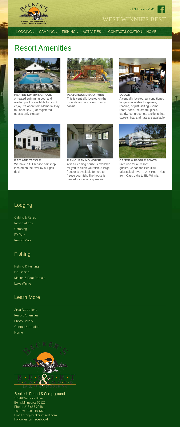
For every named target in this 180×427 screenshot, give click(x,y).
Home (151, 32)
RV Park (19, 234)
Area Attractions (25, 310)
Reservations (23, 223)
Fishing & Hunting (26, 266)
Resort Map (22, 240)
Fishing (70, 32)
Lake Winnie (22, 283)
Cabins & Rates (25, 217)
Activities (93, 32)
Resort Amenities (26, 315)
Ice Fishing (21, 272)
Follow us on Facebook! (31, 419)
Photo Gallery (23, 321)
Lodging (25, 32)
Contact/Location (125, 32)
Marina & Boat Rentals (29, 278)
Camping (48, 32)
